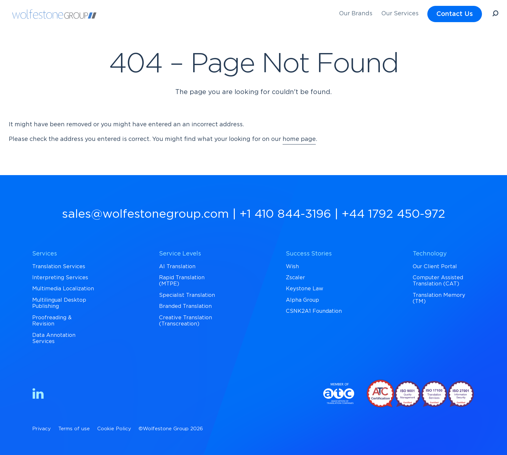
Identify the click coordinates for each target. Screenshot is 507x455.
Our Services (400, 14)
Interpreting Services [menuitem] (60, 277)
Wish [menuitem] (292, 266)
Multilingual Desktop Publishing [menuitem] (59, 303)
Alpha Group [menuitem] (302, 300)
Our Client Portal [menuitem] (435, 266)
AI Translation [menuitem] (177, 266)
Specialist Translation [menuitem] (187, 295)
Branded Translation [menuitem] (185, 306)
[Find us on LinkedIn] (38, 395)
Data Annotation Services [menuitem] (53, 338)
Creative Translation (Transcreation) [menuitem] (185, 320)
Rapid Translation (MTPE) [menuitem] (182, 280)
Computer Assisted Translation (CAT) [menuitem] (438, 280)
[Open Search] (495, 14)
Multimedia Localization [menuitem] (63, 288)
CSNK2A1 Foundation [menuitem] (314, 311)
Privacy (41, 428)
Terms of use (74, 428)
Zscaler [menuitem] (295, 277)
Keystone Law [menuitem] (304, 288)
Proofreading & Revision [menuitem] (52, 320)
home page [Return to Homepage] (299, 139)
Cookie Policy (114, 428)
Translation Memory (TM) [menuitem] (439, 298)
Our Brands (355, 14)
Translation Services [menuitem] (58, 266)
